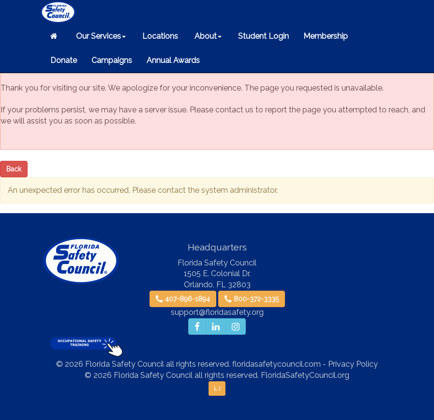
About (207, 36)
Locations (159, 36)
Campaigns (111, 60)
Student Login (262, 36)
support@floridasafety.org (217, 312)
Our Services (100, 36)
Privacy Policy (353, 364)
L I (217, 388)
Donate (63, 60)
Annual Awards (173, 60)
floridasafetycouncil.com (276, 364)
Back (13, 169)
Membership (325, 36)
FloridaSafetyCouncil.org (305, 375)
